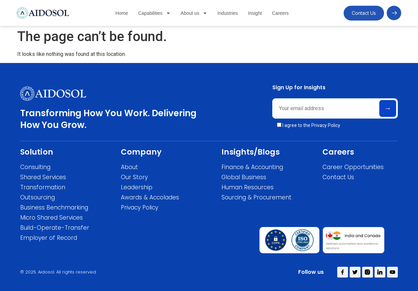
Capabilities (154, 13)
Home (121, 13)
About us (194, 13)
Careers (280, 13)
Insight (255, 13)
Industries (227, 13)
